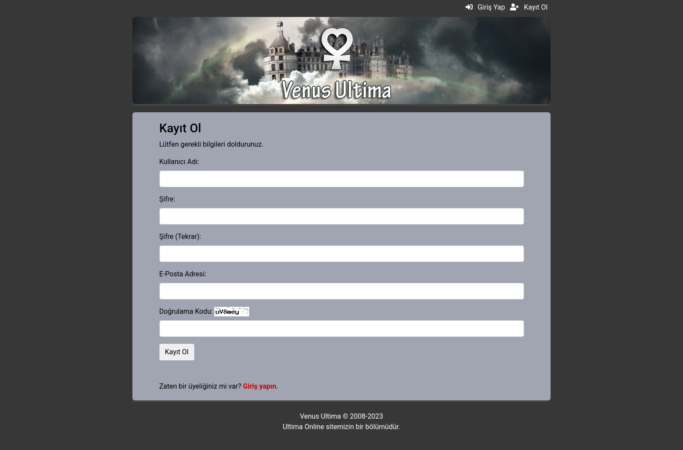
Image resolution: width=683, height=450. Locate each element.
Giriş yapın (259, 386)
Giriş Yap (491, 7)
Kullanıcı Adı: (179, 162)
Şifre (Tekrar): (180, 236)
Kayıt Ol (536, 7)
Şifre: (167, 199)
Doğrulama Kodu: (186, 311)
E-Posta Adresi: (182, 274)
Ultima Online (303, 427)
